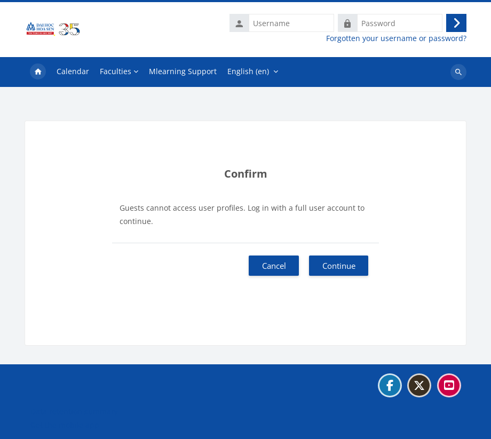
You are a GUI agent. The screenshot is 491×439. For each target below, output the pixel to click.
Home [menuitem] (38, 72)
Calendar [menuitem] (73, 71)
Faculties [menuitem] (115, 71)
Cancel (274, 265)
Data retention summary (74, 411)
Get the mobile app (64, 425)
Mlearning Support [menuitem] (183, 71)
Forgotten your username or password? (396, 38)
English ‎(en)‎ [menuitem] (248, 71)
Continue (338, 265)
